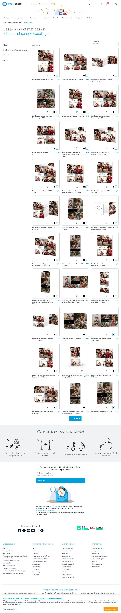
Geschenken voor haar (39, 559)
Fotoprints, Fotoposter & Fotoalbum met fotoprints (15, 557)
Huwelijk (35, 553)
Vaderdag (35, 569)
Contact (89, 18)
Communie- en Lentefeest (41, 556)
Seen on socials (67, 18)
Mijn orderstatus (97, 564)
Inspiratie (79, 18)
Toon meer (74, 418)
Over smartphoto (67, 548)
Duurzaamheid (66, 551)
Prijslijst (64, 572)
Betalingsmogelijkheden (99, 556)
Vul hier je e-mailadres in (46, 473)
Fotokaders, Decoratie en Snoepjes (14, 571)
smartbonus (95, 553)
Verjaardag (36, 572)
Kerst (34, 548)
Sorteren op (97, 41)
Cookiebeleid (66, 569)
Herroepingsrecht (68, 559)
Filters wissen (7, 55)
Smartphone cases (9, 565)
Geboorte (35, 574)
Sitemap (64, 553)
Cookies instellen (10, 609)
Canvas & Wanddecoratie (11, 560)
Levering (94, 561)
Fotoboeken (7, 553)
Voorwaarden (66, 556)
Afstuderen (36, 564)
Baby (34, 551)
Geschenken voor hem (39, 561)
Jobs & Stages (67, 574)
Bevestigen (41, 480)
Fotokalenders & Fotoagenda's (13, 573)
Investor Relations (68, 577)
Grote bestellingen (98, 559)
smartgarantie (96, 551)
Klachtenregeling (67, 561)
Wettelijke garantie (68, 564)
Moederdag (36, 567)
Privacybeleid (66, 567)
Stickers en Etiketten (10, 568)
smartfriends (96, 567)
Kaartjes (5, 548)
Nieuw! (55, 18)
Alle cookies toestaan (110, 609)
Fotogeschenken (8, 551)
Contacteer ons (97, 548)
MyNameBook (7, 563)
